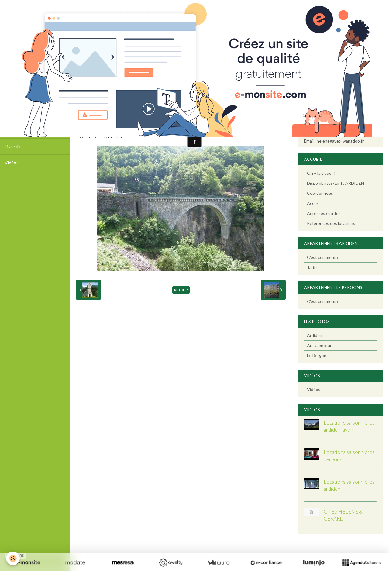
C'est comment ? (323, 257)
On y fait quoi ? (321, 173)
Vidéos (12, 162)
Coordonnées (320, 193)
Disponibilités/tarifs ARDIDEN (335, 183)
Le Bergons (318, 355)
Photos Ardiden (20, 114)
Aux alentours (320, 345)
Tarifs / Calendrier (23, 130)
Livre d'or (14, 146)
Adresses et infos (324, 213)
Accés (313, 203)
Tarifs (312, 267)
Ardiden (314, 335)
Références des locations (331, 223)
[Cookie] (13, 558)
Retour (181, 289)
